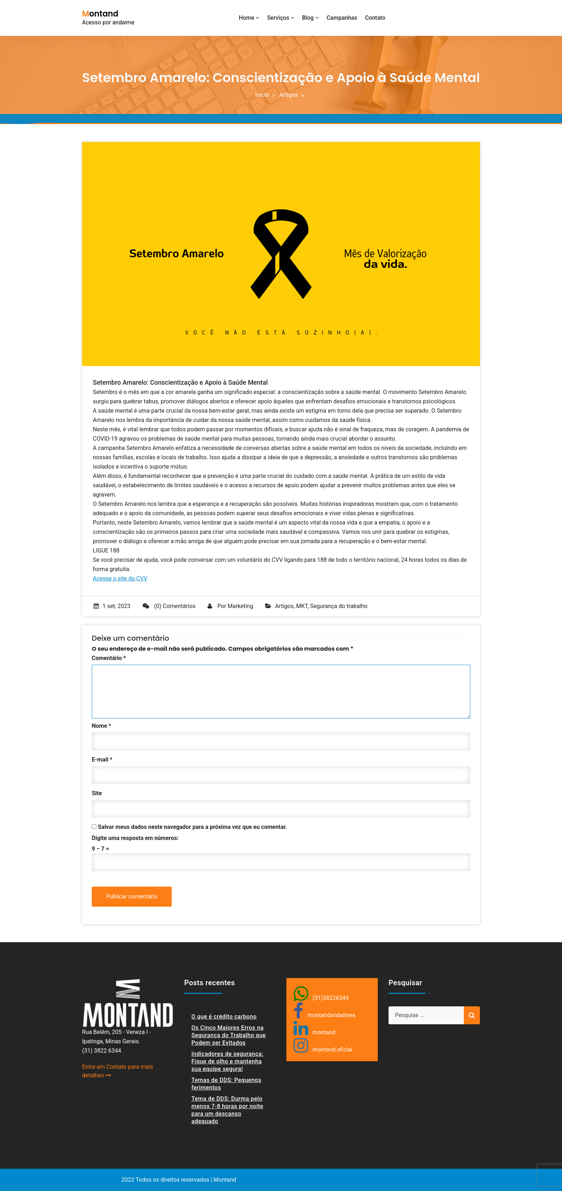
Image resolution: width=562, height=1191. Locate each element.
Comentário (109, 658)
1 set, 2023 (112, 606)
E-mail (102, 759)
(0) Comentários (169, 606)
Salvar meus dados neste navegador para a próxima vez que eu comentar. (192, 827)
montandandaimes (332, 1015)
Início (262, 94)
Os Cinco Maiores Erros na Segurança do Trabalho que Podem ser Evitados (228, 1035)
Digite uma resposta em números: (135, 838)
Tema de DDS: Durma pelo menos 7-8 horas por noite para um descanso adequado (227, 1110)
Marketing (240, 606)
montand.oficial (332, 1049)
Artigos (288, 94)
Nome (101, 725)
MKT (302, 606)
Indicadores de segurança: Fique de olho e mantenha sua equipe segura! (227, 1061)
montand (324, 1032)
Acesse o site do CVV (120, 578)
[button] (547, 10)
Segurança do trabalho (338, 606)
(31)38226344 (331, 998)
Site (97, 793)
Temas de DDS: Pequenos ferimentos (226, 1084)
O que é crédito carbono (224, 1016)
